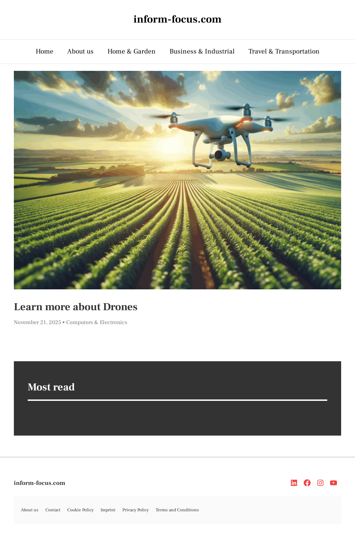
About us (80, 51)
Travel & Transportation (284, 51)
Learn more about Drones (76, 307)
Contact (52, 510)
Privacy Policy (135, 510)
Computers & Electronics (96, 322)
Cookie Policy (80, 510)
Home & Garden (131, 51)
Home (44, 51)
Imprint (108, 510)
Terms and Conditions (177, 510)
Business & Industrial (202, 51)
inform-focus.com (39, 483)
